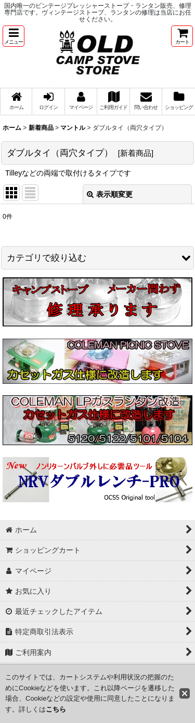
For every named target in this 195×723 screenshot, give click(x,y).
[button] (13, 36)
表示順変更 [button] (110, 194)
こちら (56, 709)
